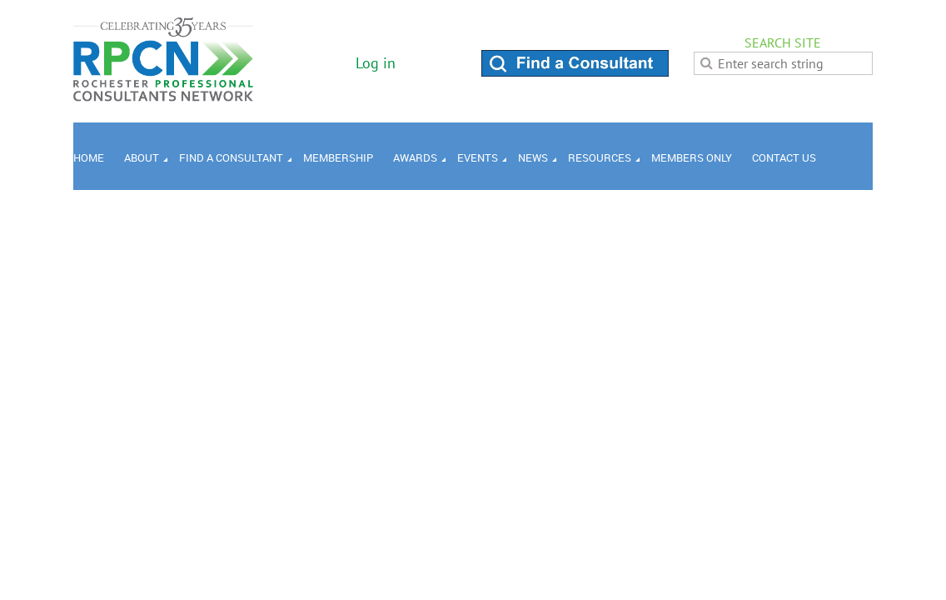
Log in (376, 62)
